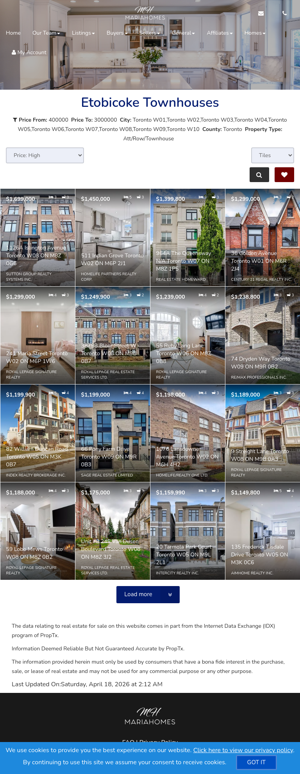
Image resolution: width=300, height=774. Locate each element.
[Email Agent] (264, 13)
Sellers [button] (149, 33)
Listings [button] (83, 33)
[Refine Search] (259, 174)
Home (13, 33)
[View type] (272, 155)
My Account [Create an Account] (29, 52)
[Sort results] (45, 155)
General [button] (183, 33)
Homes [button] (255, 33)
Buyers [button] (117, 33)
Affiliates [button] (219, 33)
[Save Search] (284, 174)
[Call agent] (282, 13)
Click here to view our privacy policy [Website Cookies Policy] (243, 750)
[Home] (144, 13)
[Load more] (147, 594)
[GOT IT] (256, 762)
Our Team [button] (46, 33)
